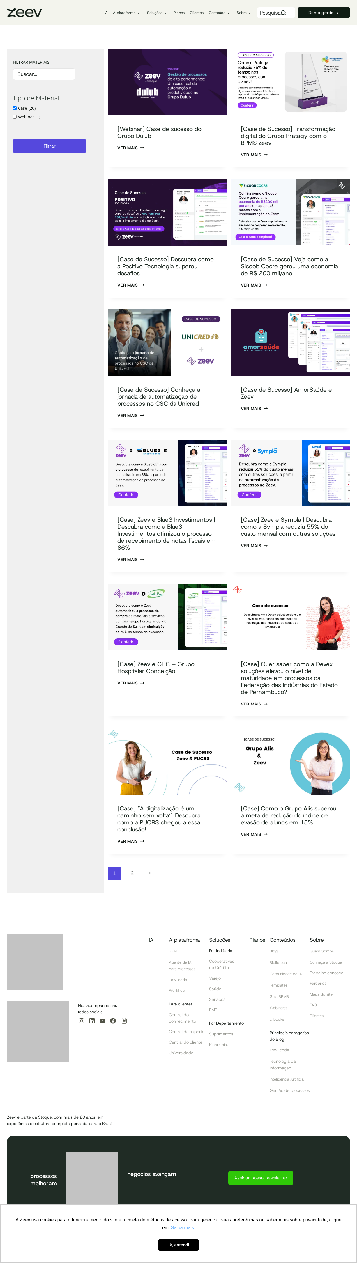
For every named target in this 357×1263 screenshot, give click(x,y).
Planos (179, 12)
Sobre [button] (242, 12)
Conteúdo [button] (217, 12)
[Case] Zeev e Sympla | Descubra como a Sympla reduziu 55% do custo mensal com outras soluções (288, 537)
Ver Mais (130, 148)
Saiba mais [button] (182, 1227)
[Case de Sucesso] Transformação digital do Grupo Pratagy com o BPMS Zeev (286, 139)
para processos (183, 971)
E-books (277, 1021)
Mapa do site (322, 997)
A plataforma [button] (124, 12)
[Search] (283, 12)
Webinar (29, 117)
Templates (279, 988)
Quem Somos (323, 954)
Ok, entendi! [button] (178, 1245)
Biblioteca (279, 965)
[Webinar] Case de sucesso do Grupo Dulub (165, 132)
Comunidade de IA (287, 977)
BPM (173, 954)
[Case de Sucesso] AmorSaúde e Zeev (290, 400)
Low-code (178, 982)
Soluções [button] (154, 12)
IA (106, 12)
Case (27, 108)
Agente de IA (181, 965)
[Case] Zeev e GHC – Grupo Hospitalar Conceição (161, 681)
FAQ (314, 1007)
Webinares (280, 1010)
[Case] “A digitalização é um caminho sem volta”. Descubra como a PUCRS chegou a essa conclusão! (165, 832)
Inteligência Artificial (289, 1080)
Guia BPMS (280, 999)
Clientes (197, 12)
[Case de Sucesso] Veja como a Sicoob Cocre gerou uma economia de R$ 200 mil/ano (288, 273)
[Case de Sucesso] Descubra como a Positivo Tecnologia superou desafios (162, 273)
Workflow (178, 993)
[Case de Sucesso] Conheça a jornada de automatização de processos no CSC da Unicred (165, 403)
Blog (274, 954)
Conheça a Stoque (327, 965)
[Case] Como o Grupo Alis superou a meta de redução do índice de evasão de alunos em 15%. (289, 832)
